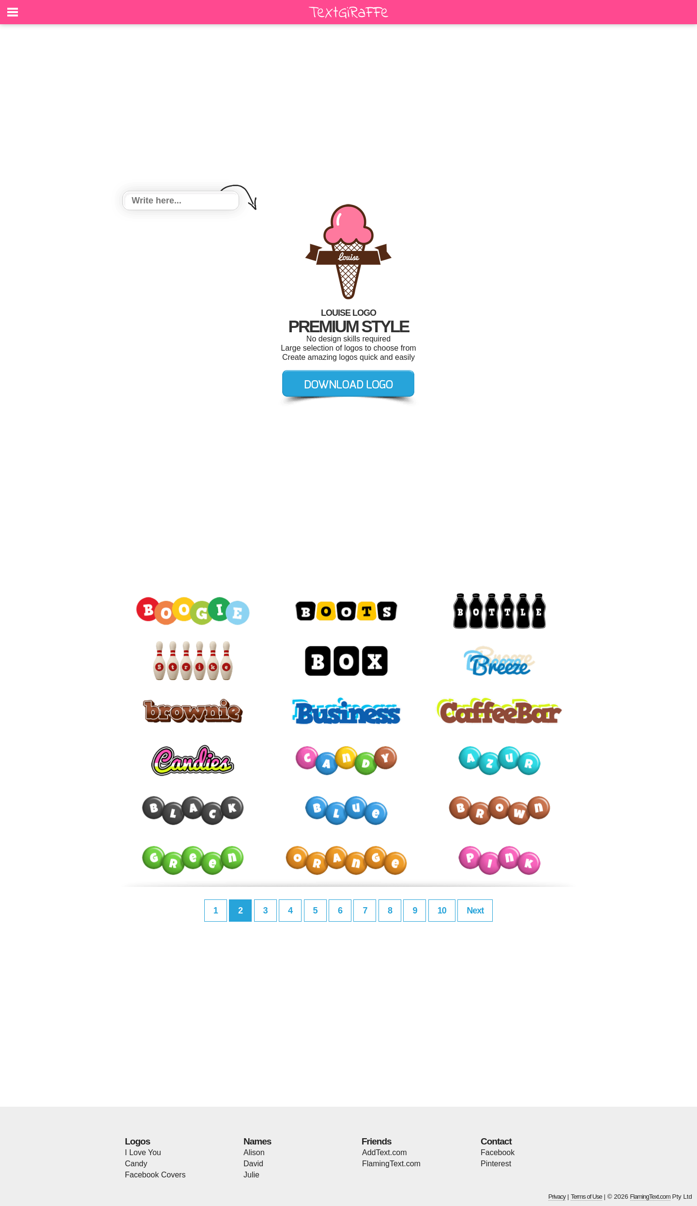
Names (257, 1141)
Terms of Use (586, 1196)
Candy (136, 1164)
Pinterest (496, 1164)
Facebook (498, 1152)
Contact (496, 1141)
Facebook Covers (155, 1175)
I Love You (143, 1152)
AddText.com (384, 1152)
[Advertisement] (348, 109)
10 (442, 910)
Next (475, 910)
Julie (251, 1175)
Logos (137, 1141)
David (253, 1164)
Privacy (557, 1196)
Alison (254, 1152)
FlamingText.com (391, 1164)
